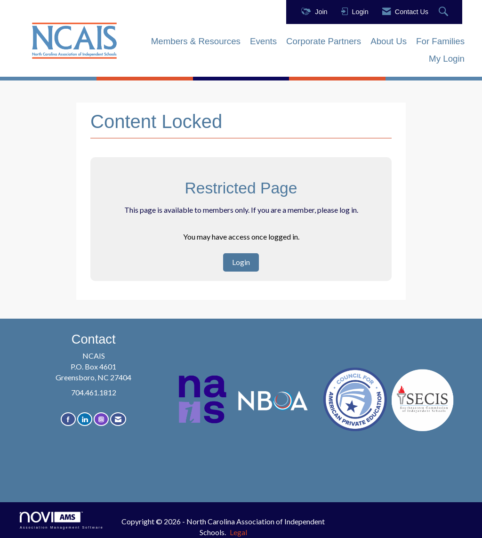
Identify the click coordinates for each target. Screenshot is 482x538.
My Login (447, 59)
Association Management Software (62, 520)
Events (263, 41)
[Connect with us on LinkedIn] (84, 419)
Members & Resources (196, 41)
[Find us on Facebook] (68, 419)
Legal (238, 532)
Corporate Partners (323, 41)
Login (241, 261)
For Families (440, 41)
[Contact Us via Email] (118, 419)
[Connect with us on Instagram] (101, 419)
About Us (388, 41)
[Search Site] (444, 12)
